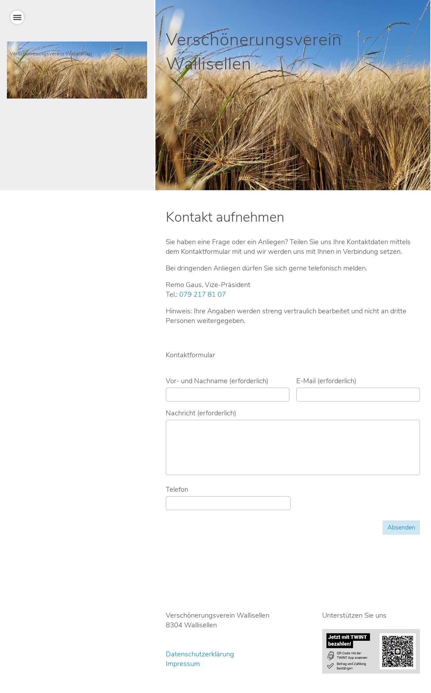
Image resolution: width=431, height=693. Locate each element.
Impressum (183, 663)
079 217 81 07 (202, 294)
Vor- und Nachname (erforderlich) (217, 381)
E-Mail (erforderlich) (326, 381)
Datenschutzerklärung (200, 654)
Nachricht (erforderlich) (201, 413)
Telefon (177, 489)
